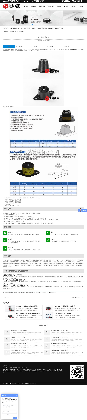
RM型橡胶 (5, 49)
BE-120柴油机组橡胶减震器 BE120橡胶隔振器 (30, 313)
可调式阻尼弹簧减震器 (46, 28)
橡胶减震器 (43, 6)
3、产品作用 (50, 46)
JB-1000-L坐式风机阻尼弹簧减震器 (27, 306)
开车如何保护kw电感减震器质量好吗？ (15, 280)
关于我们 (80, 6)
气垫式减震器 (51, 6)
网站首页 (27, 6)
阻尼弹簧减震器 (21, 28)
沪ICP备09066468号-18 (7, 383)
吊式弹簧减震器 (13, 28)
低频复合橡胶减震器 (19, 31)
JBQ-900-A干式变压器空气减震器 (64, 306)
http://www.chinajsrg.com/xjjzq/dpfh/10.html (47, 292)
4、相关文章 (66, 46)
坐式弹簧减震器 (37, 28)
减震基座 (59, 6)
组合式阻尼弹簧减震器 (57, 28)
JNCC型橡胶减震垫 (79, 297)
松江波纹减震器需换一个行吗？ (12, 275)
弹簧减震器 (34, 6)
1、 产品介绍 (19, 46)
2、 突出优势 (35, 46)
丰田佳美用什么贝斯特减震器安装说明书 (15, 285)
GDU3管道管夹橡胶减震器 (62, 313)
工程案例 (66, 6)
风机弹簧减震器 (29, 28)
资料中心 (73, 6)
